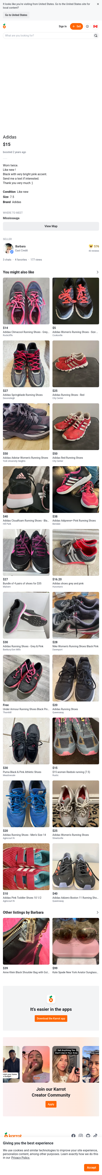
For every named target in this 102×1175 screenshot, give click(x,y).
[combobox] (48, 35)
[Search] (95, 35)
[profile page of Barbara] (8, 248)
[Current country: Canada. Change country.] (95, 26)
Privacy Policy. (20, 1157)
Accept (91, 1167)
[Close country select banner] (98, 4)
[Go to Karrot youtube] (88, 1136)
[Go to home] (4, 26)
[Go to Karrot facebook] (73, 1136)
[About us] (87, 26)
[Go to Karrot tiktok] (95, 1136)
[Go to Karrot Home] (13, 1135)
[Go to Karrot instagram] (81, 1136)
